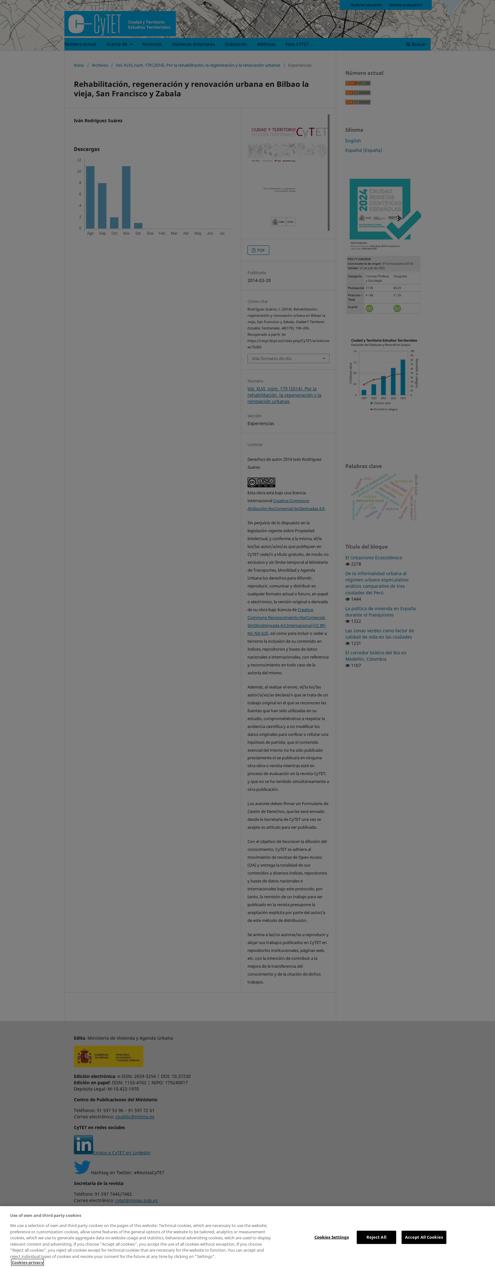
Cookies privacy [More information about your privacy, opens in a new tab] (27, 1262)
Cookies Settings (331, 1237)
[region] (247, 1237)
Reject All (376, 1237)
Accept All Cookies (424, 1237)
